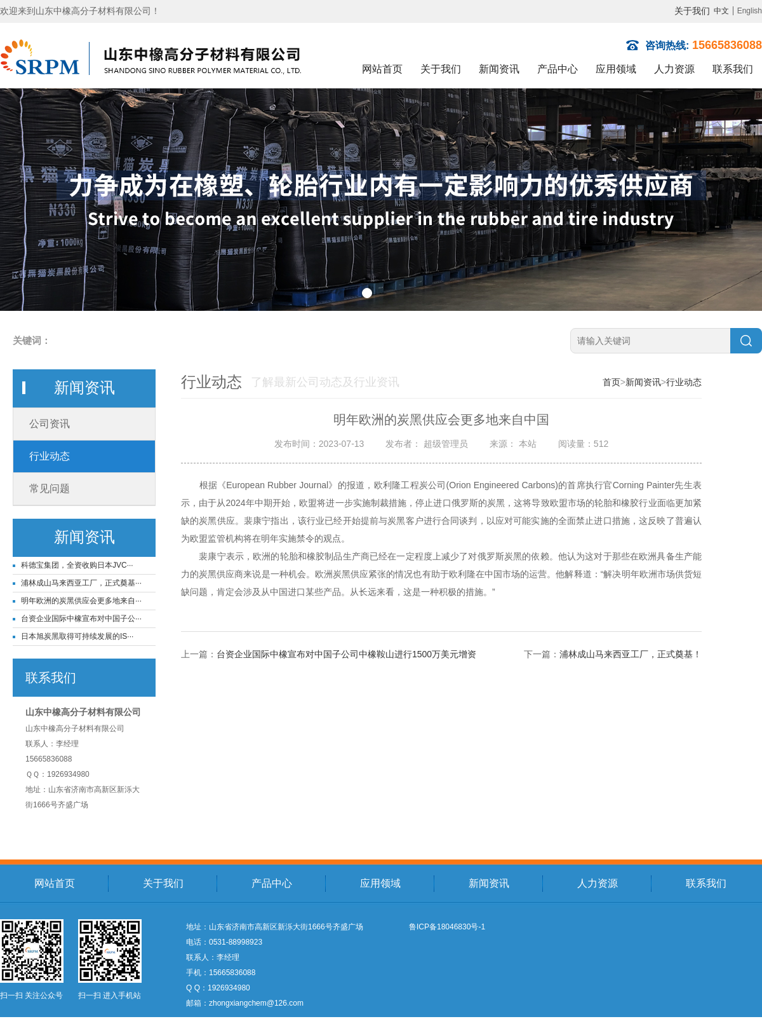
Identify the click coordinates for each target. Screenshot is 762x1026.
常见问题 (49, 488)
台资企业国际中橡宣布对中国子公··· (81, 618)
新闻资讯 (499, 69)
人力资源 (674, 69)
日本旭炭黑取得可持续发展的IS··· (77, 636)
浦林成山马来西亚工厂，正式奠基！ (630, 654)
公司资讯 (49, 423)
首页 (611, 382)
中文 (721, 10)
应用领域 (616, 69)
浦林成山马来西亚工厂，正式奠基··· (81, 582)
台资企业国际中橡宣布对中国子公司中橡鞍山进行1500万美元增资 (346, 654)
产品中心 (557, 69)
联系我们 (732, 69)
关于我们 (692, 11)
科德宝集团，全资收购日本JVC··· (77, 565)
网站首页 (382, 69)
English (749, 10)
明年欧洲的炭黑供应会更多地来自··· (81, 600)
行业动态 (49, 456)
